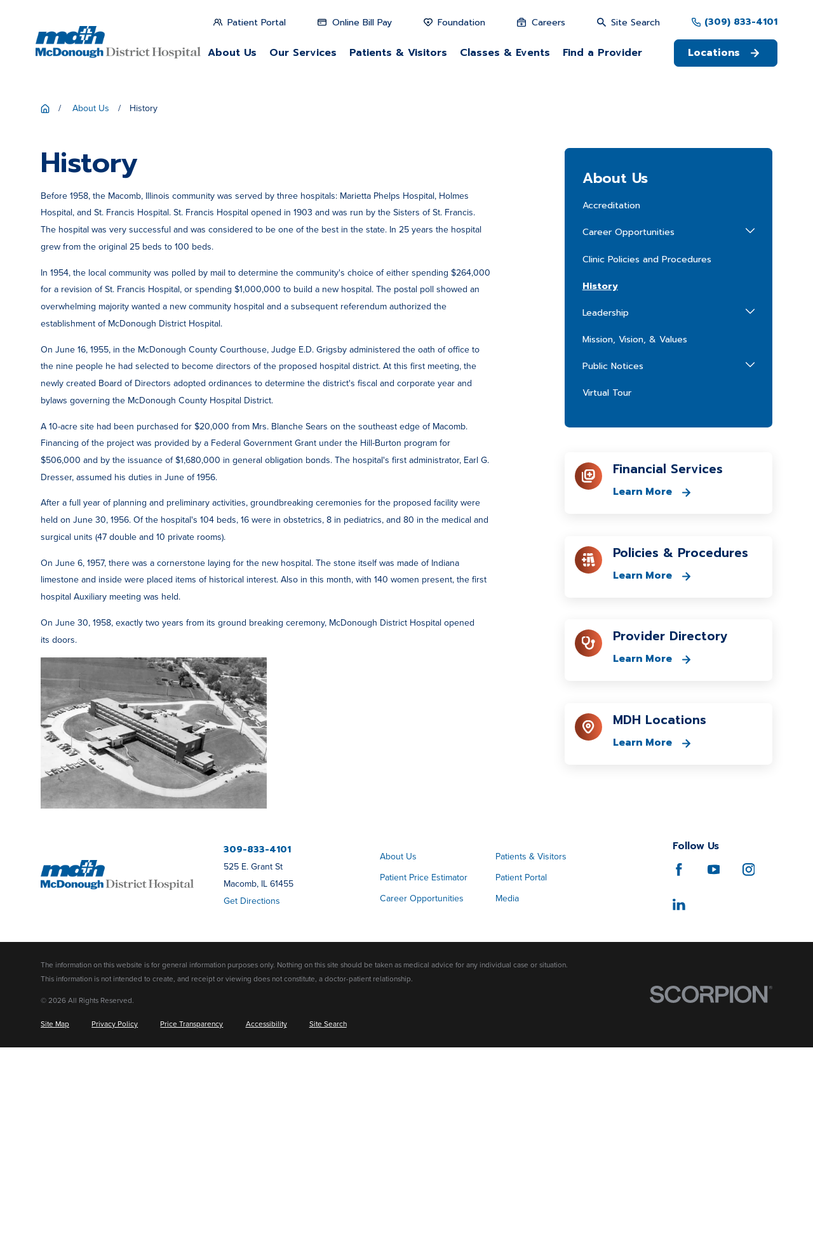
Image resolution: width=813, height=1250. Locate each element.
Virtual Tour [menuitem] (606, 596)
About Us (398, 1059)
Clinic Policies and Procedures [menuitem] (646, 462)
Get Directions (252, 1104)
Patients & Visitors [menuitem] (398, 52)
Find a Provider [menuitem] (602, 52)
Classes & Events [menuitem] (505, 52)
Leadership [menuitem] (605, 516)
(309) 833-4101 (740, 22)
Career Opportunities (422, 1101)
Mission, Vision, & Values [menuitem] (634, 542)
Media (507, 1101)
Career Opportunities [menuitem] (628, 435)
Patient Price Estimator (423, 1080)
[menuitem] (55, 1227)
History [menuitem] (600, 489)
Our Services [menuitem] (303, 52)
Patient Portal (521, 1080)
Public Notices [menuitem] (612, 569)
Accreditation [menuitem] (611, 408)
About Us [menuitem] (232, 52)
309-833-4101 (257, 1052)
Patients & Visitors (531, 1059)
